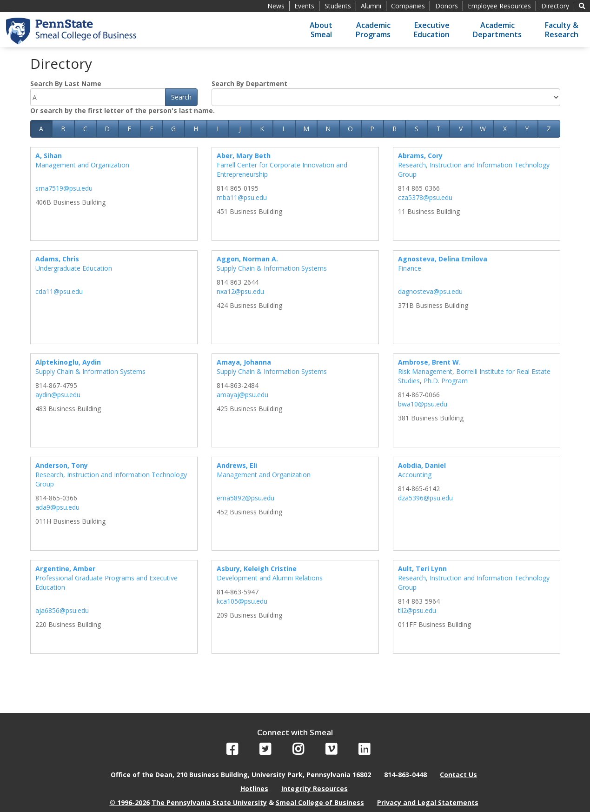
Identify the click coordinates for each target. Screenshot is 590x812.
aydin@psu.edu (57, 394)
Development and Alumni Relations (270, 577)
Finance (409, 268)
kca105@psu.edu (242, 601)
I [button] (218, 128)
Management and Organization (82, 164)
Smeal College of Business (320, 802)
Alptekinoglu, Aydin (68, 362)
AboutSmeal (321, 30)
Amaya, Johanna (244, 362)
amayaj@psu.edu (242, 394)
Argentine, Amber (65, 568)
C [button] (85, 128)
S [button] (416, 128)
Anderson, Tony (61, 465)
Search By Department (249, 83)
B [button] (63, 128)
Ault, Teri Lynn (422, 568)
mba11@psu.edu (242, 197)
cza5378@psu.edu (425, 197)
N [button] (328, 128)
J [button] (240, 128)
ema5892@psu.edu (245, 497)
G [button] (173, 128)
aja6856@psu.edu (62, 610)
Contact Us (458, 774)
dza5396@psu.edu (425, 497)
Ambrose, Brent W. (429, 362)
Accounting (414, 474)
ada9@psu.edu (57, 507)
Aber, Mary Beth (244, 155)
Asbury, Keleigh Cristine (257, 568)
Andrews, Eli (237, 465)
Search (181, 97)
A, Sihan (48, 155)
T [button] (439, 128)
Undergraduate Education (73, 268)
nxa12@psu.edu (240, 291)
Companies (408, 5)
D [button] (107, 128)
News (276, 5)
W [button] (483, 128)
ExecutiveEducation (432, 30)
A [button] (41, 128)
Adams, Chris (57, 258)
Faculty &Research (561, 30)
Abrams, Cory (420, 155)
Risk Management (425, 371)
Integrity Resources (314, 788)
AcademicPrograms (373, 30)
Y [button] (527, 128)
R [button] (394, 128)
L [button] (284, 128)
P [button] (372, 128)
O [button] (350, 128)
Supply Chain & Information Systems (272, 268)
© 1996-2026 (130, 802)
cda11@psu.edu (59, 291)
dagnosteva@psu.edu (430, 291)
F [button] (151, 128)
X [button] (505, 128)
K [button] (262, 128)
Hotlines (254, 788)
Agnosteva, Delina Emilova (442, 258)
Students (338, 5)
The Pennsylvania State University (209, 802)
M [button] (306, 128)
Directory (555, 5)
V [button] (461, 128)
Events (304, 5)
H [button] (195, 128)
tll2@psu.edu (417, 610)
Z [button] (549, 128)
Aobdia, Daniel (422, 465)
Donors (446, 5)
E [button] (129, 128)
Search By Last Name (65, 83)
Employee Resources (499, 5)
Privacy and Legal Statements (427, 802)
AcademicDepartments (497, 30)
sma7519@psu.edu (64, 188)
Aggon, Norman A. (247, 258)
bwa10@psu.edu (422, 403)
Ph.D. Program (446, 380)
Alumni (371, 5)
